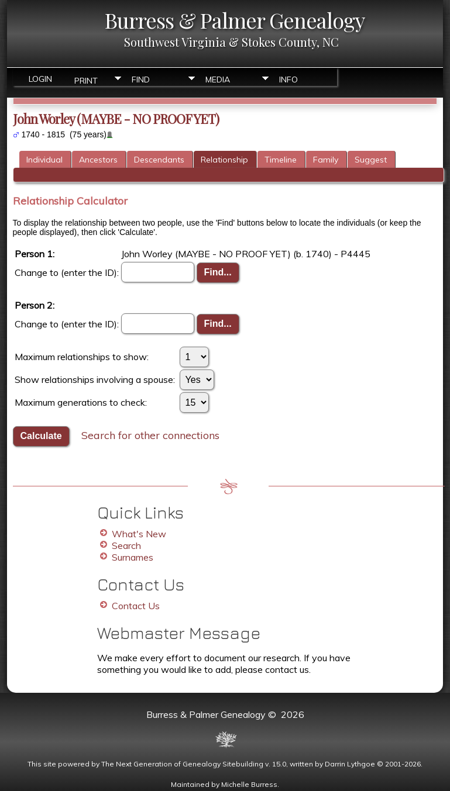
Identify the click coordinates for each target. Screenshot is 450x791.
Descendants (159, 159)
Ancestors (98, 159)
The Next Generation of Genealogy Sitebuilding (182, 763)
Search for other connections (150, 434)
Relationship (224, 159)
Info (288, 79)
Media (217, 79)
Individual (44, 159)
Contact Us (136, 606)
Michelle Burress (249, 784)
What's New (139, 534)
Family (325, 159)
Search (126, 545)
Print (86, 79)
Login (40, 79)
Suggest (371, 159)
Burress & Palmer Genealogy (235, 20)
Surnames (132, 557)
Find (141, 79)
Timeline (280, 159)
